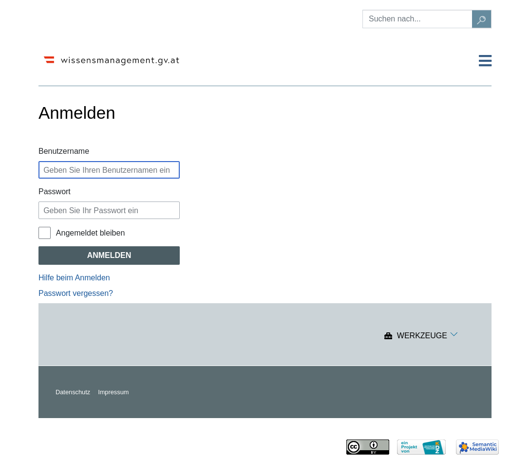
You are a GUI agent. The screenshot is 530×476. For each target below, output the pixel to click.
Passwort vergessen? (75, 293)
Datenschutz (73, 392)
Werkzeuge (422, 336)
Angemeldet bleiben (90, 233)
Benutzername (63, 151)
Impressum (113, 392)
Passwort (54, 191)
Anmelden (109, 255)
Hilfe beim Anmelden (74, 278)
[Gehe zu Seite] (482, 19)
